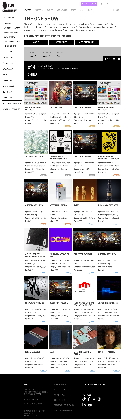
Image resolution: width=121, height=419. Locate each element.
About (89, 10)
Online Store (60, 390)
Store (73, 10)
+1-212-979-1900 (33, 399)
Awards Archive (11, 33)
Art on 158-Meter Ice (108, 303)
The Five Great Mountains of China (59, 158)
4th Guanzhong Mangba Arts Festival (108, 158)
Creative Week (9, 52)
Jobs (81, 10)
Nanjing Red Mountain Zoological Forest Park (84, 304)
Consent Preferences (63, 410)
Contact (28, 385)
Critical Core (56, 108)
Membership (62, 10)
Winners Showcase (12, 28)
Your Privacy (60, 395)
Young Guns (7, 98)
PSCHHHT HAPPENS (106, 352)
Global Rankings (9, 86)
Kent (52, 352)
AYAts (76, 205)
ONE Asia (6, 75)
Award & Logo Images (11, 109)
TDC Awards (8, 63)
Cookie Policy (60, 400)
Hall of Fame (8, 92)
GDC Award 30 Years (34, 303)
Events (50, 10)
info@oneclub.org (35, 404)
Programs (39, 10)
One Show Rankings (12, 41)
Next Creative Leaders (12, 104)
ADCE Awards (8, 69)
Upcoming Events (61, 385)
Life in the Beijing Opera (82, 353)
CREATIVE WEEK (89, 4)
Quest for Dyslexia (83, 108)
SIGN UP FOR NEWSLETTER (93, 385)
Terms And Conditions (64, 405)
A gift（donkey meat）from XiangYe (35, 255)
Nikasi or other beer (108, 205)
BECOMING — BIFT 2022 (59, 205)
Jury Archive (9, 37)
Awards (27, 10)
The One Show (8, 18)
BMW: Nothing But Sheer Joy (33, 109)
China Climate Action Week (60, 255)
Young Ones (7, 80)
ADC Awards (8, 57)
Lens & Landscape (33, 352)
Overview (8, 24)
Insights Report (10, 46)
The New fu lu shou (34, 157)
